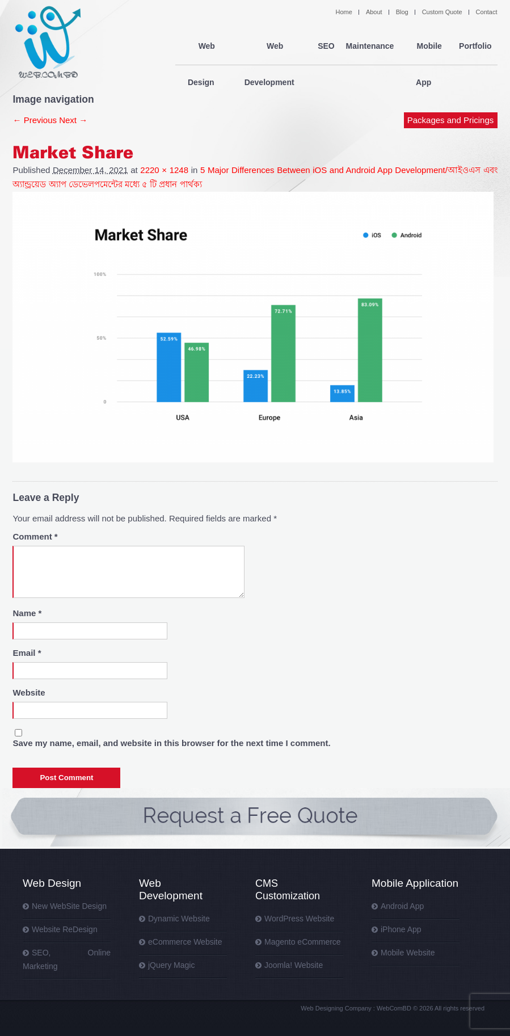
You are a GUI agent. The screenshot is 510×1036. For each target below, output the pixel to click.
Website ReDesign (65, 929)
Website (28, 692)
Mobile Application (415, 883)
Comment (34, 536)
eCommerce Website (185, 941)
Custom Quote (442, 12)
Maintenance (369, 46)
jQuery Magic (171, 965)
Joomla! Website (293, 965)
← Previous (34, 120)
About (374, 12)
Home (344, 12)
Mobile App (426, 46)
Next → (73, 120)
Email (26, 653)
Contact (487, 12)
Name (26, 613)
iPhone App (401, 929)
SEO (326, 46)
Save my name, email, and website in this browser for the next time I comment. (171, 743)
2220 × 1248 (164, 170)
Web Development (272, 46)
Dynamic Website (179, 918)
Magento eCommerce (302, 941)
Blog (402, 12)
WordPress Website (299, 918)
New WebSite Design (69, 906)
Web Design (203, 46)
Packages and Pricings (450, 84)
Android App (402, 906)
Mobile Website (408, 952)
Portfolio (475, 46)
